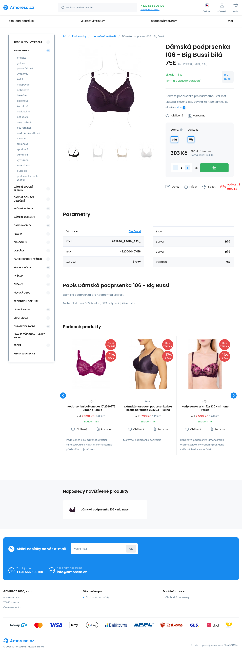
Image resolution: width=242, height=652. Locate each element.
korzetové (22, 106)
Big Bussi (227, 77)
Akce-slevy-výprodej (28, 42)
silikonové (22, 144)
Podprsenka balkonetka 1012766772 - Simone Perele (91, 408)
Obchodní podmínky (98, 597)
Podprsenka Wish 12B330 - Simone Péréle (205, 408)
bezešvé (22, 95)
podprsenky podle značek (27, 178)
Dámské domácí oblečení (24, 199)
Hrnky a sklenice (24, 353)
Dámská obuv (22, 225)
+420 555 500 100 (152, 6)
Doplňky (19, 250)
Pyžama (18, 276)
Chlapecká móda (24, 326)
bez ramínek (24, 127)
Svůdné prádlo (23, 208)
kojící (20, 79)
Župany (18, 284)
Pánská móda (22, 267)
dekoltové (22, 100)
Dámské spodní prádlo (23, 188)
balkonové (23, 90)
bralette (21, 57)
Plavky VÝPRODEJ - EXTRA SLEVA (29, 335)
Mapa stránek (36, 646)
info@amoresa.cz (149, 9)
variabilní (22, 154)
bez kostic (23, 117)
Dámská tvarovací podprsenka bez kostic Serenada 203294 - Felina (148, 408)
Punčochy (20, 242)
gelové (21, 63)
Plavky (18, 233)
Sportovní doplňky (26, 301)
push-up (22, 171)
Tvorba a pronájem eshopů (207, 645)
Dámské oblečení (24, 217)
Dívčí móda (21, 318)
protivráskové (25, 68)
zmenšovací (24, 165)
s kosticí (21, 138)
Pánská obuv (22, 292)
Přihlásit (131, 549)
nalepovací (23, 84)
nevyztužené (24, 122)
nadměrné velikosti (104, 36)
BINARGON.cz (231, 645)
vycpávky (22, 74)
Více (179, 107)
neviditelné (23, 111)
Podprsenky (79, 36)
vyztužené (23, 160)
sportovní (22, 149)
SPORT (17, 345)
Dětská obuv (22, 309)
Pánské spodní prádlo (28, 259)
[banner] (26, 7)
